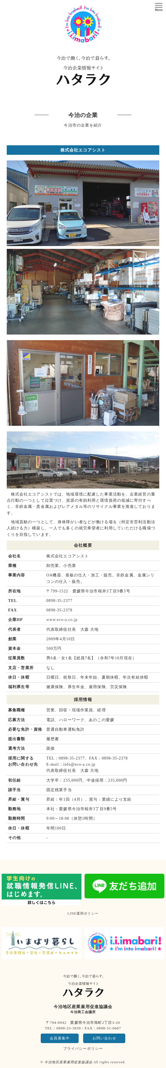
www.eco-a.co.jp (62, 620)
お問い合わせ (104, 1038)
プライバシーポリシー (83, 1048)
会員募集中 (60, 1038)
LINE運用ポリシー (83, 913)
